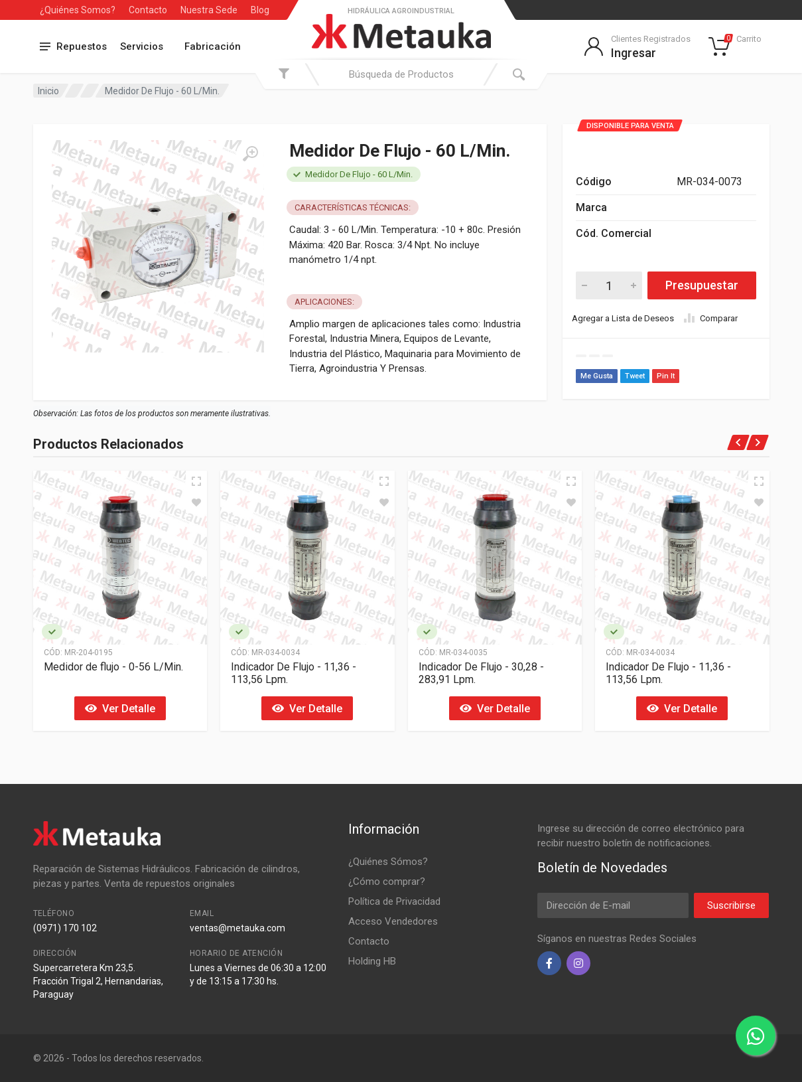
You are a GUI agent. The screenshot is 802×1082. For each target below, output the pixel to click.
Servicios (141, 46)
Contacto (148, 10)
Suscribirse (731, 905)
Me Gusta (596, 376)
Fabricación (212, 46)
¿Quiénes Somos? (77, 10)
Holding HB (372, 961)
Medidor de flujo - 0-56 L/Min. (113, 666)
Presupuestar (701, 285)
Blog (260, 10)
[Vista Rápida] (196, 481)
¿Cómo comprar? (386, 882)
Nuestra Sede (208, 10)
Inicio (48, 91)
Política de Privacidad (394, 901)
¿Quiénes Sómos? (388, 862)
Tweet (635, 376)
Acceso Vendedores (393, 921)
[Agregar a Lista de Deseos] (196, 502)
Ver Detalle (120, 708)
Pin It (666, 376)
